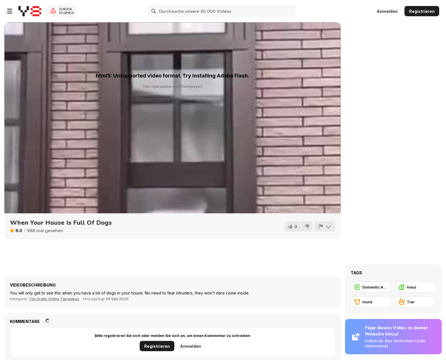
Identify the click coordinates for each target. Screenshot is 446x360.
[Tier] (415, 302)
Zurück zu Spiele (66, 11)
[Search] (154, 11)
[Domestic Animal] (371, 287)
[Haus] (415, 287)
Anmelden (387, 11)
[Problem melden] (325, 226)
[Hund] (371, 302)
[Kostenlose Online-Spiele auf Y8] (30, 11)
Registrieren (422, 11)
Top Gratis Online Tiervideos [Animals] (54, 298)
